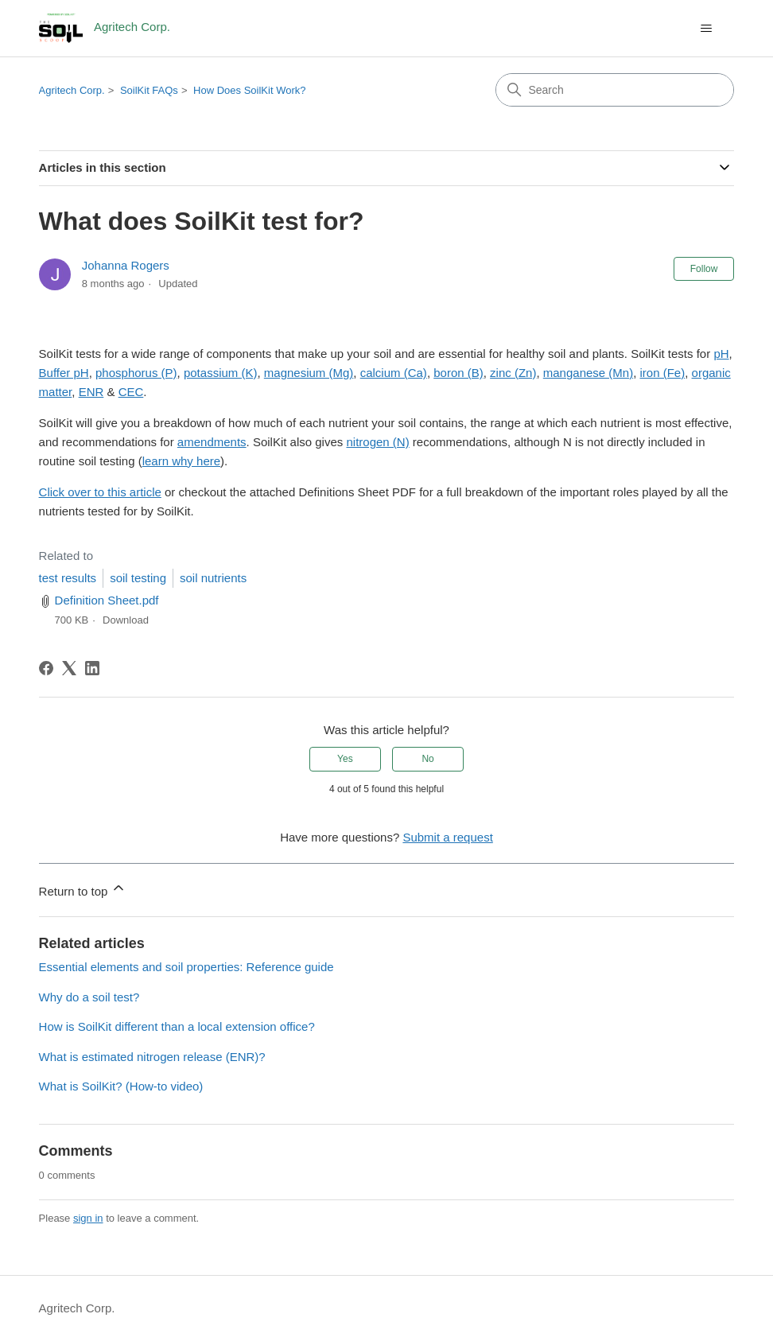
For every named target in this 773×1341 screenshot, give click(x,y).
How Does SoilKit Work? (249, 90)
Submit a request (447, 837)
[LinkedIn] (92, 668)
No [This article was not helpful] (427, 758)
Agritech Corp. (72, 90)
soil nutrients (213, 578)
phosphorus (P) (136, 372)
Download (126, 620)
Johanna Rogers (125, 265)
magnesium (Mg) (309, 372)
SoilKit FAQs (149, 90)
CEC (131, 391)
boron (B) (458, 372)
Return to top (83, 889)
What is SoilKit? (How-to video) (121, 1086)
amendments (212, 442)
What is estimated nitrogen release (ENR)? (152, 1056)
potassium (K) (221, 372)
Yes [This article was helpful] (345, 758)
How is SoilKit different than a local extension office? (177, 1026)
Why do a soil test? (89, 997)
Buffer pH (64, 372)
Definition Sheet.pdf (107, 600)
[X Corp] (69, 668)
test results (68, 578)
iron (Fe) (663, 372)
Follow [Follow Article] (704, 268)
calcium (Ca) (393, 372)
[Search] (614, 90)
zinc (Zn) (513, 372)
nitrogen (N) (377, 442)
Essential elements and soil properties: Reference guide (186, 967)
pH (720, 353)
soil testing (138, 578)
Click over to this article (100, 492)
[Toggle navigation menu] (706, 28)
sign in (88, 1218)
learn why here (181, 461)
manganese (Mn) (588, 372)
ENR (91, 391)
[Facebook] (46, 668)
